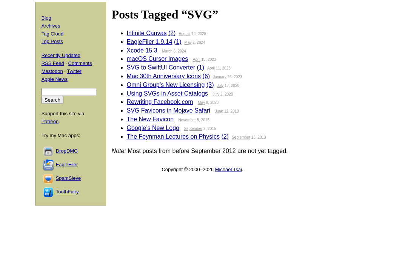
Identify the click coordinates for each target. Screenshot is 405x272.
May (188, 42)
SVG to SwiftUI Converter (161, 67)
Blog (46, 18)
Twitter (74, 71)
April (196, 59)
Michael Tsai (228, 169)
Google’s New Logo (153, 128)
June (219, 111)
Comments (80, 63)
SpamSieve (68, 178)
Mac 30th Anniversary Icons (164, 76)
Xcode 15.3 (142, 50)
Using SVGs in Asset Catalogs (167, 93)
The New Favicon (150, 119)
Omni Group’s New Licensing (166, 85)
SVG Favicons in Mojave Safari (168, 110)
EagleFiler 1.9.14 (149, 42)
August (184, 34)
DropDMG (67, 151)
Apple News (55, 79)
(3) (210, 85)
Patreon (50, 121)
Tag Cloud (53, 34)
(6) (206, 76)
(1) (178, 42)
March (167, 51)
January (219, 77)
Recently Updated (61, 55)
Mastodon (52, 71)
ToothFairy (67, 192)
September (193, 129)
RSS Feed (53, 63)
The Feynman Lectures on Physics (173, 136)
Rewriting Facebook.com (160, 102)
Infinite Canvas (147, 33)
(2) (172, 33)
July (220, 85)
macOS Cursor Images (157, 59)
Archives (51, 26)
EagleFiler (67, 164)
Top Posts (52, 41)
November (187, 120)
